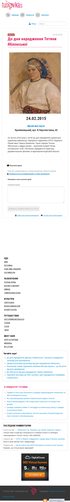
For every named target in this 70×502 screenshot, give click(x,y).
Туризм (7, 323)
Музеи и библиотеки (12, 306)
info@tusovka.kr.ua (56, 491)
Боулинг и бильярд (11, 286)
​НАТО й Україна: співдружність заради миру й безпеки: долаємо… (41, 439)
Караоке (7, 289)
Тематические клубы (12, 293)
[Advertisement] (35, 237)
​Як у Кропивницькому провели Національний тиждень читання (30, 398)
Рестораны (8, 265)
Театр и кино (9, 303)
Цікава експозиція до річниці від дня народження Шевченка (33, 363)
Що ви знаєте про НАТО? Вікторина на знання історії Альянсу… (40, 445)
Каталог (45, 15)
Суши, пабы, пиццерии (12, 269)
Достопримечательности (14, 319)
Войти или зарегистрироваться (28, 215)
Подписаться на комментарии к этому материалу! (29, 174)
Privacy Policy (9, 497)
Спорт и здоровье (11, 340)
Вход (34, 24)
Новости (30, 15)
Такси (6, 330)
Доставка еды (9, 273)
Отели (6, 326)
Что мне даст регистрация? (52, 215)
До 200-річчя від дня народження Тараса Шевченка (29, 372)
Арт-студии (8, 347)
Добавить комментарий (23, 209)
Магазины (8, 343)
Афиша (15, 15)
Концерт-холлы (10, 310)
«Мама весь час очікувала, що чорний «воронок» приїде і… (40, 430)
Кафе (6, 262)
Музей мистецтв (36, 126)
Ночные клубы (10, 282)
